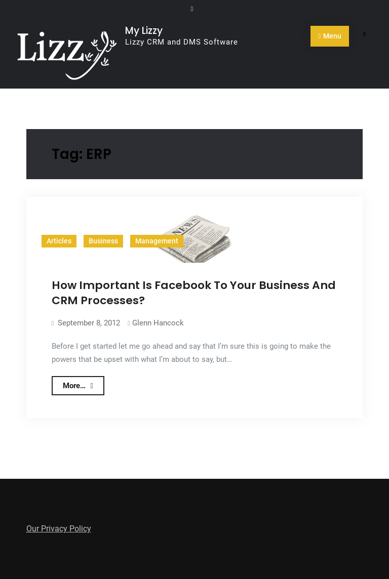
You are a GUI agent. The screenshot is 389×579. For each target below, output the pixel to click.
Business (103, 241)
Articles (59, 241)
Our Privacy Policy (58, 528)
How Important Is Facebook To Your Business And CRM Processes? (194, 293)
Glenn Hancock (158, 322)
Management (156, 241)
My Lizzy (144, 30)
